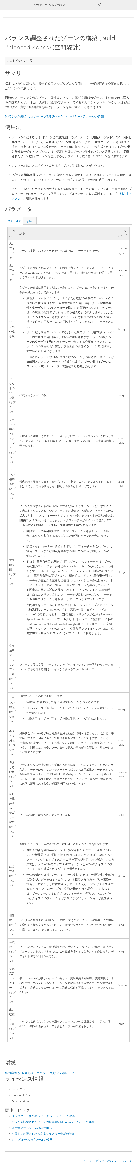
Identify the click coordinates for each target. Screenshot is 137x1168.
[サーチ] (100, 5)
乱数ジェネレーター (63, 1073)
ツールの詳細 (54, 116)
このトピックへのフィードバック (109, 1161)
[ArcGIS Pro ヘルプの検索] (65, 5)
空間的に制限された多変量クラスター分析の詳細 (43, 1133)
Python (30, 221)
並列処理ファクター (35, 1073)
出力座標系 (12, 1073)
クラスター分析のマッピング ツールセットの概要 (43, 1116)
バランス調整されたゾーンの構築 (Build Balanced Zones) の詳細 (53, 1122)
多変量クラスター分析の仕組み (32, 1128)
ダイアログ (14, 221)
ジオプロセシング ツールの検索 (32, 1139)
